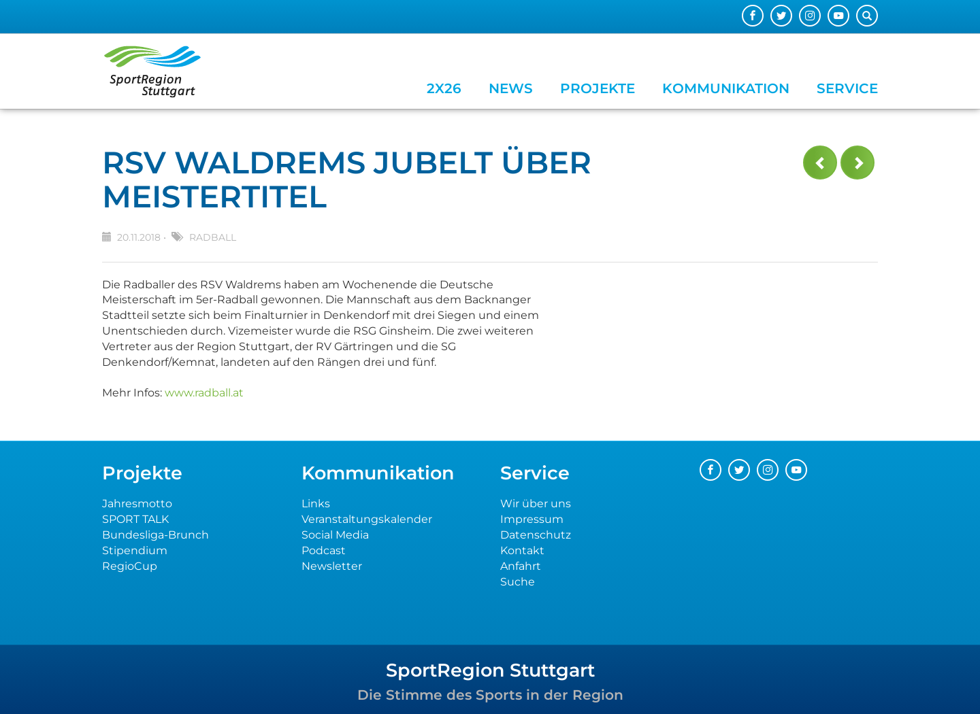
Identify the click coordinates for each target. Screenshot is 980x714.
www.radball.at (204, 392)
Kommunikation (725, 88)
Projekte (597, 88)
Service (847, 88)
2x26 (444, 88)
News (511, 88)
